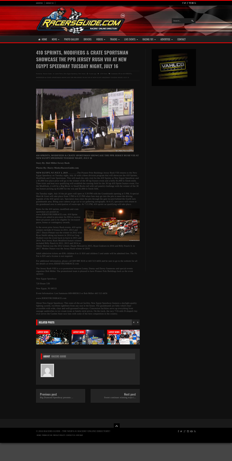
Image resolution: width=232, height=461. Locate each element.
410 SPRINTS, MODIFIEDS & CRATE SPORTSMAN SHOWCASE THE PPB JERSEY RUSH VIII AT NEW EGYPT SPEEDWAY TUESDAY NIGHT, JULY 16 (82, 59)
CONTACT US (70, 453)
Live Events (131, 39)
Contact (181, 39)
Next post (130, 412)
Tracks (115, 39)
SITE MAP (79, 453)
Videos (100, 39)
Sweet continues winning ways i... (120, 415)
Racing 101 (149, 39)
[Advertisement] (174, 134)
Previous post (48, 412)
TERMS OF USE (47, 453)
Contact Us (50, 3)
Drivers (87, 39)
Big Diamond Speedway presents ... (56, 415)
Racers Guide (58, 374)
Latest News (59, 73)
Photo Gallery (71, 39)
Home (42, 39)
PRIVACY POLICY (59, 453)
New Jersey (82, 73)
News (55, 39)
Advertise (39, 3)
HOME (39, 453)
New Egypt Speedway (71, 73)
